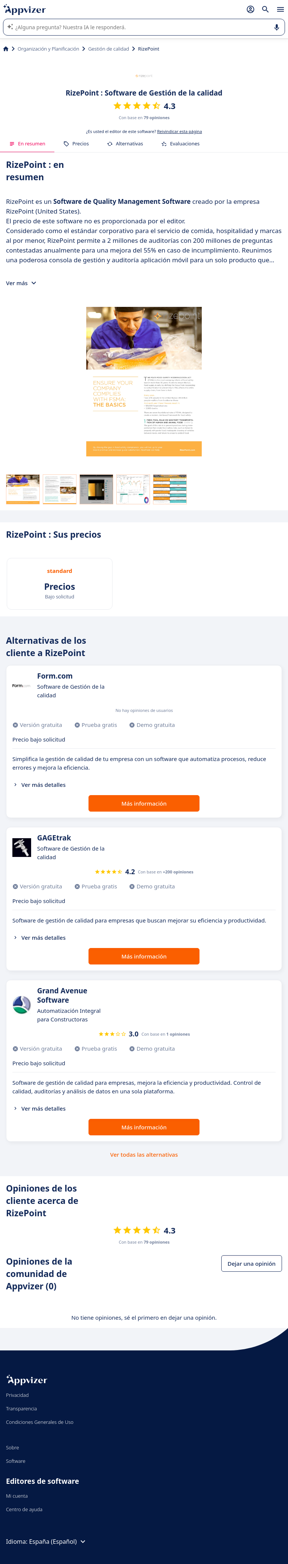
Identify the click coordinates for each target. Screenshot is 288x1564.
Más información (144, 803)
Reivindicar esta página (179, 131)
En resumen (27, 143)
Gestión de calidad (108, 48)
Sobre (12, 1447)
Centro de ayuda (24, 1509)
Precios (76, 143)
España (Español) (58, 1541)
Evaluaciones (180, 143)
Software (16, 1461)
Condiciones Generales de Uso (40, 1422)
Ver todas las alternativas (144, 1154)
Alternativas (125, 143)
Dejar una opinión (252, 1263)
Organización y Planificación (48, 48)
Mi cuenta (17, 1495)
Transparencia (21, 1408)
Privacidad (17, 1395)
